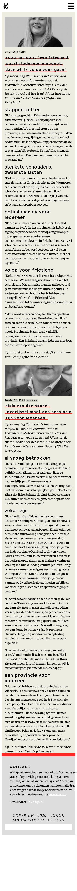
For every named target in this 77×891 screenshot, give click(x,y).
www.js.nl (57, 794)
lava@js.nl (36, 802)
